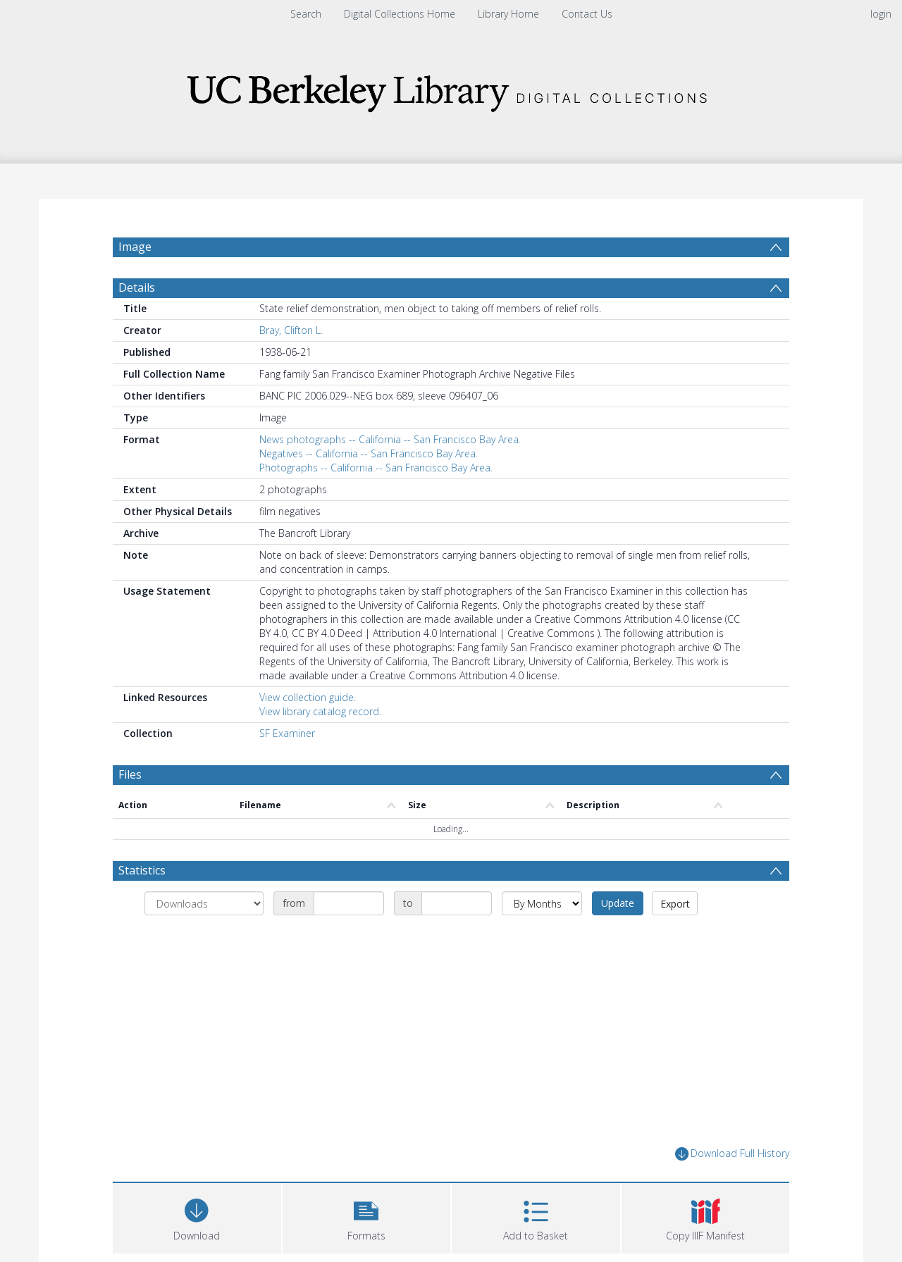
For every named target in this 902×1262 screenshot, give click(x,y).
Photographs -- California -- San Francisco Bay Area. (376, 501)
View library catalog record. (320, 745)
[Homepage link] (451, 89)
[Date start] (349, 937)
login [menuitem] (880, 13)
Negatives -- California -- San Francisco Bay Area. (368, 487)
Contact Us (587, 13)
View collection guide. (307, 731)
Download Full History (732, 1187)
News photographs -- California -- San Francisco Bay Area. (390, 473)
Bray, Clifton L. (291, 364)
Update (617, 937)
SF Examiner (287, 767)
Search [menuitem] (305, 13)
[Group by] (204, 937)
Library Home (508, 13)
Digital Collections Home (399, 13)
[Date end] (456, 937)
